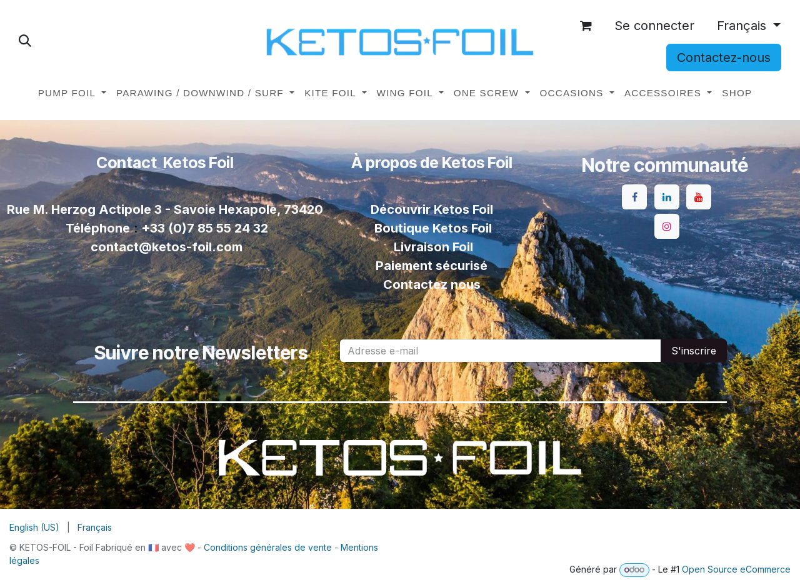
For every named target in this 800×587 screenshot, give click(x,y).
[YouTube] (698, 196)
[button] (25, 40)
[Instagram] (666, 226)
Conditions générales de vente (268, 547)
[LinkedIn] (666, 196)
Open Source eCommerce (736, 569)
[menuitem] (72, 93)
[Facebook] (634, 196)
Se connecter (654, 25)
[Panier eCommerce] (586, 25)
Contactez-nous (724, 57)
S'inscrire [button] (693, 350)
